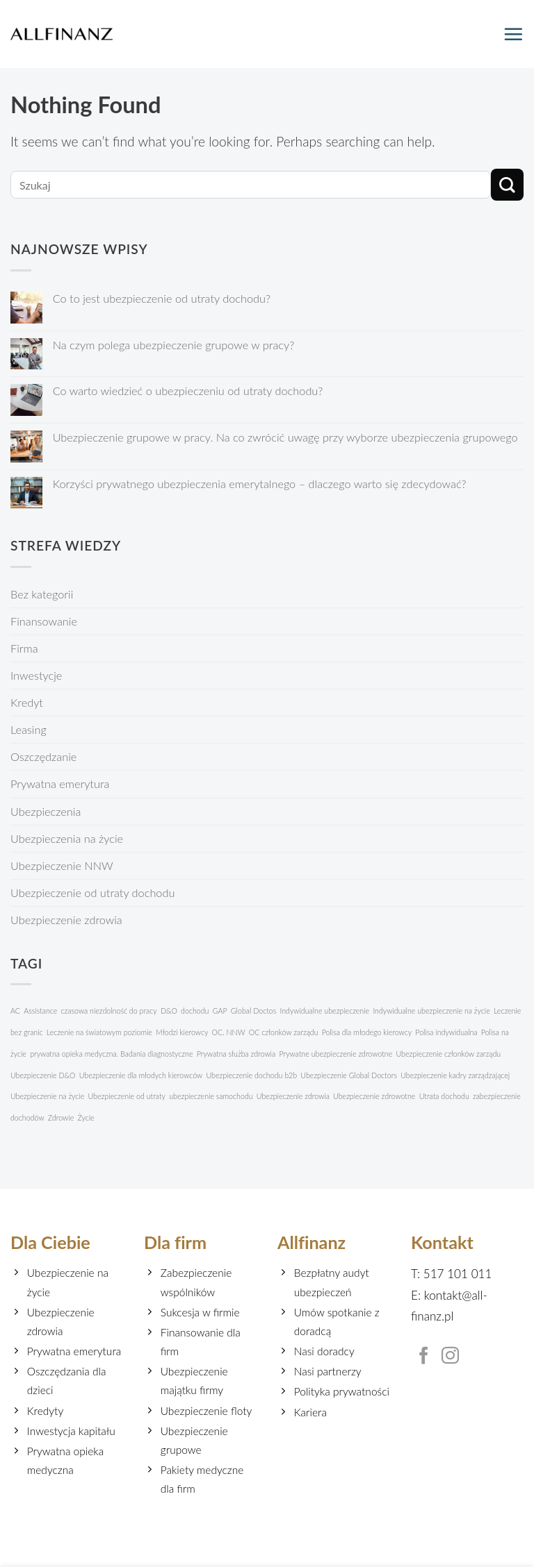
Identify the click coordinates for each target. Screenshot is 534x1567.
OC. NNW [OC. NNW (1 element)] (228, 1032)
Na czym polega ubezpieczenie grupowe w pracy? (174, 344)
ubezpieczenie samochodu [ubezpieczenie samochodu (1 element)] (210, 1095)
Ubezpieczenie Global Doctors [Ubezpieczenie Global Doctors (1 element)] (348, 1075)
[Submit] (507, 185)
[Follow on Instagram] (450, 1356)
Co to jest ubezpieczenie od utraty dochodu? (161, 298)
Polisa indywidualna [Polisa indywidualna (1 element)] (446, 1032)
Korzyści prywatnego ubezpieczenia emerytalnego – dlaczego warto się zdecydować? (260, 483)
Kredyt (26, 702)
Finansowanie (43, 621)
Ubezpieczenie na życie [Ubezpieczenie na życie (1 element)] (47, 1095)
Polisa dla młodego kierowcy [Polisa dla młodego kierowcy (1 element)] (367, 1032)
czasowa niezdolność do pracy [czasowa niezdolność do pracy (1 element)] (109, 1010)
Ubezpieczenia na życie (66, 838)
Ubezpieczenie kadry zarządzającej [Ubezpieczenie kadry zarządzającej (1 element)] (455, 1075)
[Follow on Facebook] (423, 1356)
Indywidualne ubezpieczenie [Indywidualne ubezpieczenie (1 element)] (325, 1010)
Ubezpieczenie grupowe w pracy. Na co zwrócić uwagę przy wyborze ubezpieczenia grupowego (285, 437)
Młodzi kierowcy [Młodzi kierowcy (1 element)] (182, 1032)
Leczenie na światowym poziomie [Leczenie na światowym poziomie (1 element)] (99, 1032)
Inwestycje (36, 675)
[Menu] (513, 34)
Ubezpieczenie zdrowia (66, 919)
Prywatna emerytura (59, 783)
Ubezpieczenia (45, 811)
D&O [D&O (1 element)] (169, 1010)
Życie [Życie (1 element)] (85, 1117)
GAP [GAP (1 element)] (220, 1010)
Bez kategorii (41, 594)
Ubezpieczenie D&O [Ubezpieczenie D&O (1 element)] (42, 1075)
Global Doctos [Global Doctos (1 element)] (253, 1010)
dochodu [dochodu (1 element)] (195, 1010)
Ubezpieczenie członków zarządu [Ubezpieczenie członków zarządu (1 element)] (448, 1053)
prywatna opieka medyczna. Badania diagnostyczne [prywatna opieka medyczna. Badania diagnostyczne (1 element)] (111, 1053)
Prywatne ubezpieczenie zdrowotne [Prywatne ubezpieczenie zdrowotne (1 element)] (335, 1053)
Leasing (28, 729)
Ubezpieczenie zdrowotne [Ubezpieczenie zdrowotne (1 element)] (374, 1095)
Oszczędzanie (43, 756)
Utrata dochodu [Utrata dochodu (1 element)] (444, 1095)
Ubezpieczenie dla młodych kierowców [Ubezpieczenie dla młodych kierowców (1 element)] (141, 1075)
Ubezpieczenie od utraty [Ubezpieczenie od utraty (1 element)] (126, 1095)
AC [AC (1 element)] (15, 1010)
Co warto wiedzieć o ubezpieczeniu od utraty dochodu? (188, 390)
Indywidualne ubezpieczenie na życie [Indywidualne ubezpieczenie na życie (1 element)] (431, 1010)
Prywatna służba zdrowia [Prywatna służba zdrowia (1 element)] (236, 1053)
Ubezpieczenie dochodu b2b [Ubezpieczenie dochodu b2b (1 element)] (251, 1075)
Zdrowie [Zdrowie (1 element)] (61, 1117)
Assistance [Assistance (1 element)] (40, 1010)
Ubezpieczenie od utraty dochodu (92, 892)
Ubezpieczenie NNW (61, 865)
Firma (24, 648)
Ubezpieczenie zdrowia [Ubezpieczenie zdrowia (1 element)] (293, 1095)
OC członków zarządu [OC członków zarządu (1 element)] (283, 1032)
